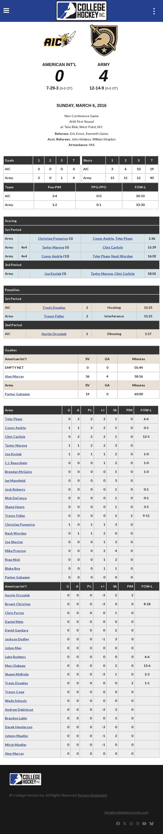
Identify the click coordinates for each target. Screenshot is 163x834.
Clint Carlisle (113, 247)
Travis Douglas (54, 307)
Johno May (13, 648)
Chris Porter (14, 613)
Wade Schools (16, 701)
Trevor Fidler (54, 316)
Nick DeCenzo (16, 498)
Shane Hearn (14, 507)
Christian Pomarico (53, 238)
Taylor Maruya (53, 247)
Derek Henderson (18, 727)
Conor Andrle (103, 238)
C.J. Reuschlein (16, 463)
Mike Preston (15, 551)
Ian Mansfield (15, 480)
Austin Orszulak (54, 334)
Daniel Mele (14, 622)
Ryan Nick (12, 560)
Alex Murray (14, 376)
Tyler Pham (123, 238)
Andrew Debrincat (19, 709)
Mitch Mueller (16, 745)
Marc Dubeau (15, 666)
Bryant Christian (18, 604)
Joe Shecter (14, 542)
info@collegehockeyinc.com (126, 812)
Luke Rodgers (15, 657)
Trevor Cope (14, 692)
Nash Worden (122, 256)
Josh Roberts (15, 489)
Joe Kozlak (53, 274)
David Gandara (16, 630)
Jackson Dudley (17, 639)
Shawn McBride (17, 674)
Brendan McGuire (18, 472)
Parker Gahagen (17, 394)
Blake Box (12, 568)
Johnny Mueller (16, 736)
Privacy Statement (92, 795)
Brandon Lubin (16, 718)
